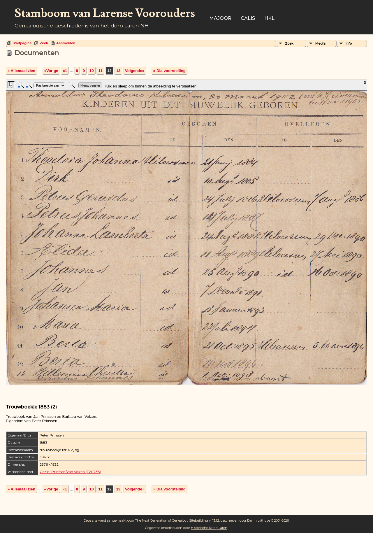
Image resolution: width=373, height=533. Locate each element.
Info (349, 43)
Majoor (220, 18)
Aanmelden (65, 43)
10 (91, 71)
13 (118, 71)
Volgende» (134, 71)
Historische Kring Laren (209, 528)
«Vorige (51, 71)
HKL (269, 18)
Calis (248, 18)
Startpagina (22, 43)
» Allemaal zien (21, 71)
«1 (65, 71)
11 (100, 71)
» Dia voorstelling (169, 71)
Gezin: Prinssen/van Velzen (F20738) (70, 471)
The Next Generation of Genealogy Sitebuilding (171, 520)
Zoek (44, 43)
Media (320, 43)
